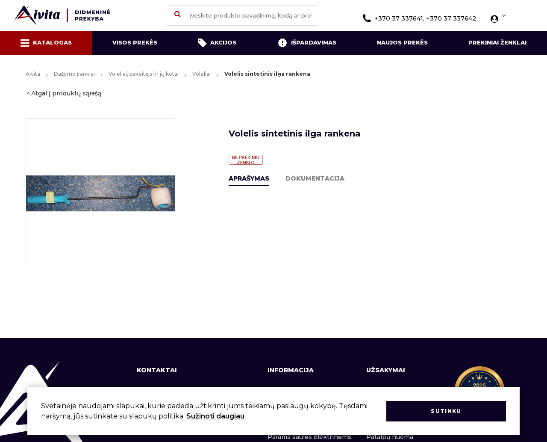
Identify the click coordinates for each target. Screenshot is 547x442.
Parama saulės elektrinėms (309, 437)
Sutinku (446, 411)
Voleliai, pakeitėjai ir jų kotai (144, 74)
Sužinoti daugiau (215, 416)
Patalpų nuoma (389, 437)
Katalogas (46, 43)
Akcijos (217, 43)
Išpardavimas (306, 43)
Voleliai (201, 74)
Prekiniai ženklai (497, 42)
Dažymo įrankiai (74, 74)
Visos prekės (134, 42)
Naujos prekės (402, 42)
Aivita (33, 74)
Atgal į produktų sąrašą (66, 93)
